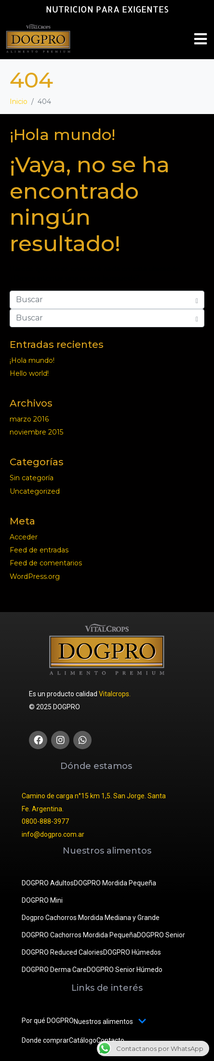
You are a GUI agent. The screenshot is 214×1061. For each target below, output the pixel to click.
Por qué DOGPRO (48, 1020)
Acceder (24, 537)
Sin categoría (32, 477)
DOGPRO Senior (161, 935)
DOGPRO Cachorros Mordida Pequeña (79, 935)
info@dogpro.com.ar (53, 834)
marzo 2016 (29, 419)
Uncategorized (35, 491)
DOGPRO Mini (42, 900)
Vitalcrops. (115, 694)
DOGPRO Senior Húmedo (124, 969)
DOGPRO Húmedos (132, 952)
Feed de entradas (39, 550)
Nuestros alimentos (110, 1022)
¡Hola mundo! (62, 134)
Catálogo (82, 1040)
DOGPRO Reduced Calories (62, 952)
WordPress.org (35, 576)
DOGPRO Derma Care (54, 969)
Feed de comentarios (46, 563)
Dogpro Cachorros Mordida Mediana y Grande (91, 917)
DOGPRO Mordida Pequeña (115, 883)
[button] (200, 38)
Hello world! (29, 373)
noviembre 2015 (36, 432)
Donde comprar (45, 1040)
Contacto (110, 1040)
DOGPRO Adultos (48, 883)
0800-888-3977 (45, 821)
